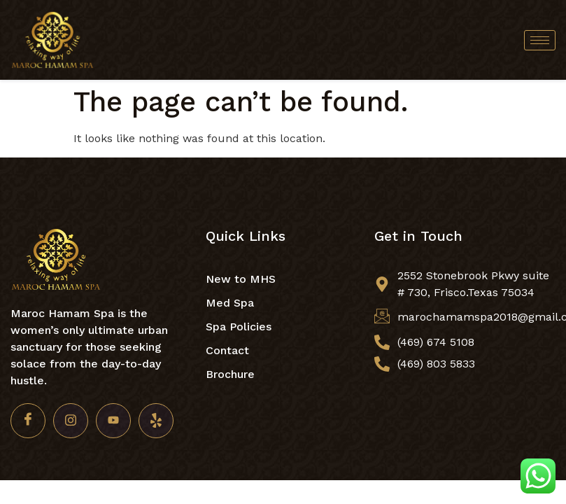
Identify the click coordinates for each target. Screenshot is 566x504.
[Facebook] (27, 420)
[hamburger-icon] (540, 40)
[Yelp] (156, 420)
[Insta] (70, 420)
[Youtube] (113, 420)
